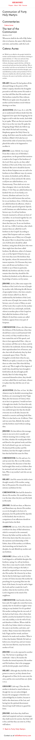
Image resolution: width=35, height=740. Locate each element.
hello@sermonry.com (23, 735)
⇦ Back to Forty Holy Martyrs (13, 729)
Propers (11, 5)
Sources (24, 5)
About (16, 5)
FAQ (20, 5)
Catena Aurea (8, 25)
